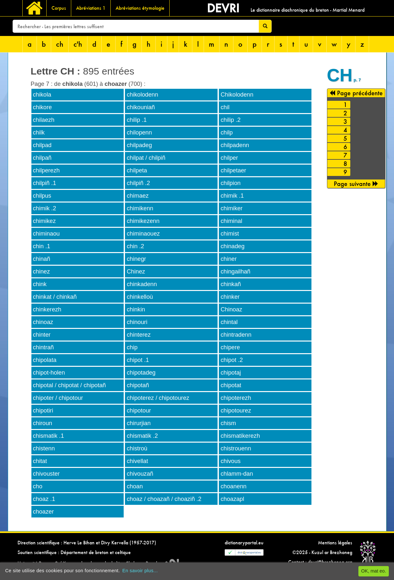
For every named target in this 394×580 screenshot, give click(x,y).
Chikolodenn (236, 94)
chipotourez (235, 410)
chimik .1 (232, 195)
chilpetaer (233, 170)
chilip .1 (137, 120)
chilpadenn (234, 145)
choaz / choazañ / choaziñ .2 (164, 499)
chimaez (138, 195)
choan (135, 486)
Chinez (136, 271)
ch (59, 44)
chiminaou (46, 233)
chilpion (230, 183)
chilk (39, 132)
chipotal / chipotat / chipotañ (69, 385)
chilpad (42, 145)
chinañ (42, 259)
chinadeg (232, 246)
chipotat (230, 385)
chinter (42, 334)
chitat (40, 461)
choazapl (232, 499)
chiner (228, 259)
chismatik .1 (48, 436)
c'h (77, 44)
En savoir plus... (140, 570)
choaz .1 (44, 499)
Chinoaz (231, 309)
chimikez (44, 221)
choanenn (233, 486)
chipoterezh (235, 398)
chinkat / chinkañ (55, 297)
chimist (229, 233)
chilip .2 (230, 120)
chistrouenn (235, 448)
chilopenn (139, 132)
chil (224, 107)
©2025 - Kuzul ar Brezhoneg (322, 552)
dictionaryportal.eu (244, 542)
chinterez (139, 334)
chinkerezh (47, 309)
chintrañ (43, 347)
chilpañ (42, 158)
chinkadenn (142, 284)
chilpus (42, 195)
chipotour (139, 410)
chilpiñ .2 (138, 183)
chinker (230, 297)
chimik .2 (44, 208)
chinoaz (43, 322)
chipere (230, 347)
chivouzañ (140, 473)
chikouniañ (141, 107)
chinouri (137, 322)
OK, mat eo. (373, 571)
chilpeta (137, 170)
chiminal (231, 221)
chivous (230, 461)
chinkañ (230, 284)
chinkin (136, 309)
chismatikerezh (240, 436)
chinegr (136, 259)
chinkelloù (140, 297)
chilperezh (46, 170)
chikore (42, 107)
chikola (42, 94)
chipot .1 (138, 360)
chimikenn (140, 208)
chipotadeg (141, 372)
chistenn (44, 448)
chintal (229, 322)
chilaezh (44, 120)
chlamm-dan (236, 473)
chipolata (45, 360)
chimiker (231, 208)
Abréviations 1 (91, 8)
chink (40, 284)
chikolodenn (142, 94)
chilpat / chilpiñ (146, 158)
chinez (41, 271)
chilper (229, 158)
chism (228, 423)
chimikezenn (143, 221)
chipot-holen (49, 372)
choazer (43, 511)
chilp (226, 132)
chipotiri (43, 410)
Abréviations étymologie (140, 8)
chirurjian (139, 423)
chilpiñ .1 (44, 183)
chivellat (137, 461)
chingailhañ (235, 271)
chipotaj (230, 372)
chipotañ (138, 385)
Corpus (58, 8)
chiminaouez (143, 233)
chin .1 (42, 246)
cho (37, 486)
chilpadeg (139, 145)
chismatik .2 (142, 436)
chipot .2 (231, 360)
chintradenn (235, 334)
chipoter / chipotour (58, 398)
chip (132, 347)
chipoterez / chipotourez (158, 398)
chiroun (42, 423)
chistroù (137, 448)
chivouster (46, 473)
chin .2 (135, 246)
